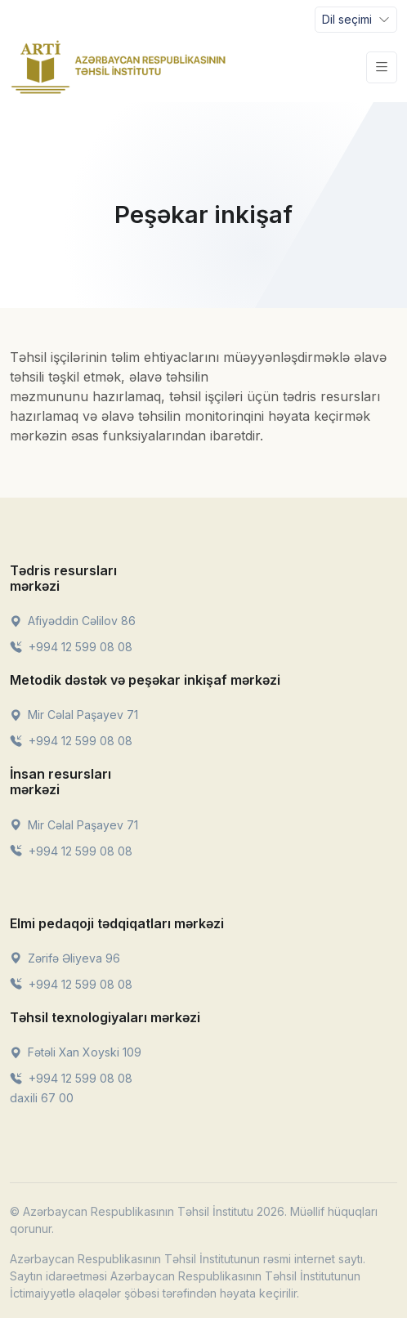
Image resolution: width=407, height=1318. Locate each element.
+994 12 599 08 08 (71, 647)
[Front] (118, 67)
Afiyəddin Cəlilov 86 (73, 621)
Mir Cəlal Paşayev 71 (74, 715)
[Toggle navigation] (356, 20)
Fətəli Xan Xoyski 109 (75, 1052)
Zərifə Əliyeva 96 (65, 958)
